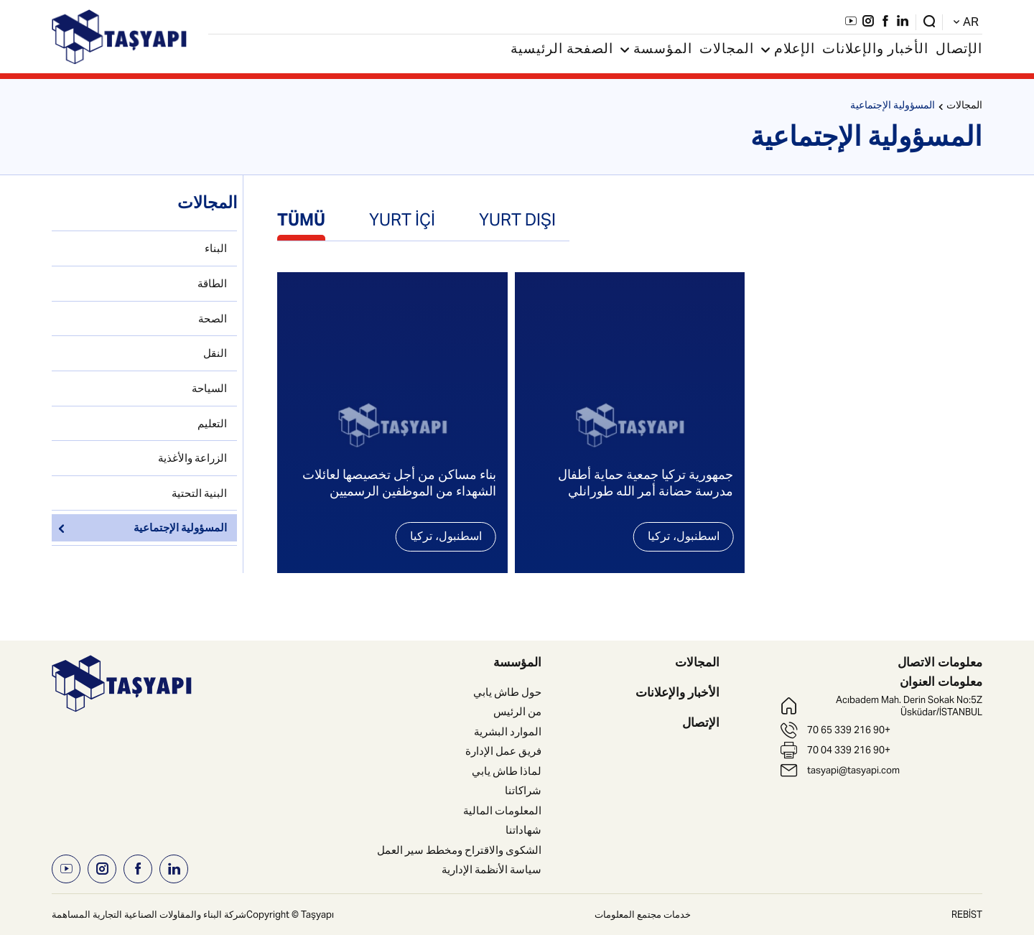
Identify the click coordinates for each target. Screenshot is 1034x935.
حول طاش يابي (507, 692)
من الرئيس (517, 711)
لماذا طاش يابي (506, 771)
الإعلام (788, 50)
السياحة (209, 388)
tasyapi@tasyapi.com (853, 770)
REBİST (966, 914)
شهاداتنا (523, 830)
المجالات (726, 50)
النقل (215, 353)
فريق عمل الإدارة (503, 751)
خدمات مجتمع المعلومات (643, 914)
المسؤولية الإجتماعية (892, 106)
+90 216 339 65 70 (848, 730)
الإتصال (959, 50)
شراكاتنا (523, 790)
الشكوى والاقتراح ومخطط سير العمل (459, 850)
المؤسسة (656, 50)
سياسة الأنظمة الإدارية (491, 869)
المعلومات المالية (502, 810)
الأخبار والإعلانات (875, 50)
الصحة (212, 318)
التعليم (212, 423)
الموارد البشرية (507, 731)
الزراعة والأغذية (192, 458)
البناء (216, 248)
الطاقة (212, 283)
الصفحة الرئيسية (562, 50)
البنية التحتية (199, 493)
